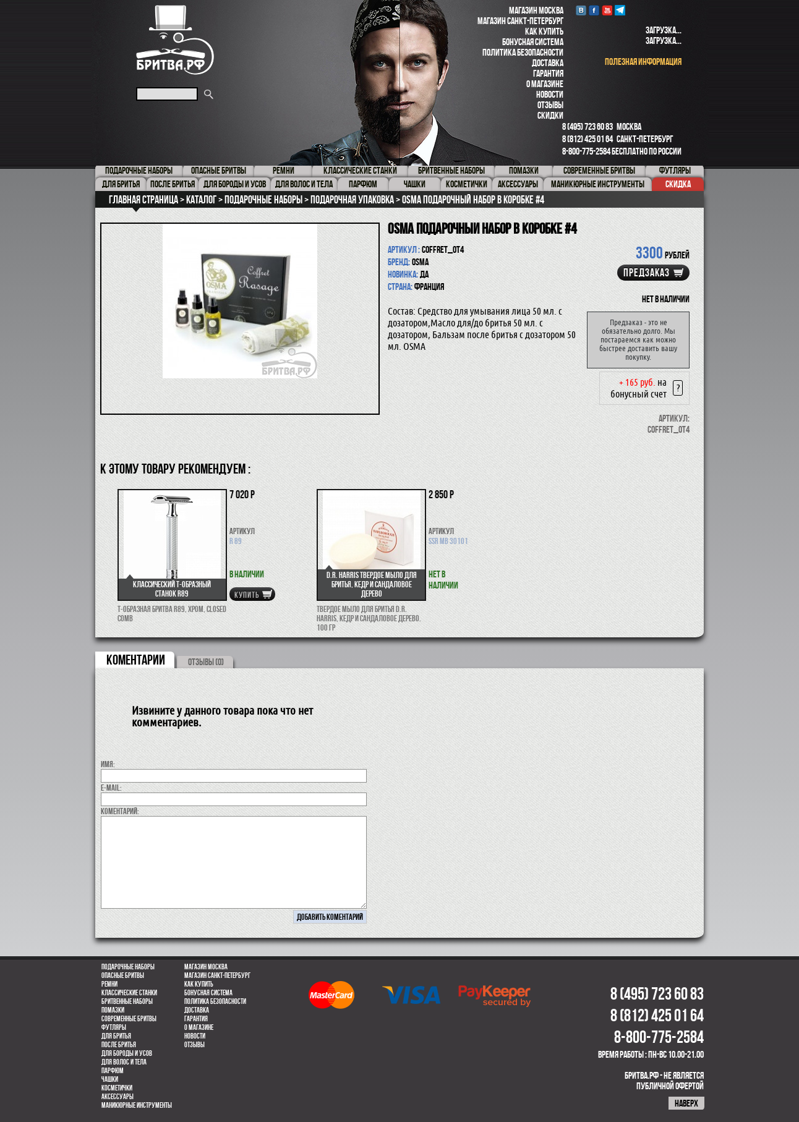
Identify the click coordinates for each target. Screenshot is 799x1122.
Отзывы (550, 105)
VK (581, 10)
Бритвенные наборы (127, 1001)
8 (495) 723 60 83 (587, 126)
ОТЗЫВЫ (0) (206, 662)
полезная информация (643, 61)
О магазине (544, 84)
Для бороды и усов (126, 1053)
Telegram (620, 10)
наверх (686, 1103)
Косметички (116, 1088)
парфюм (112, 1070)
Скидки (550, 115)
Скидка (678, 184)
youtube (607, 10)
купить (246, 595)
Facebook (594, 10)
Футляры (113, 1027)
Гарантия (548, 73)
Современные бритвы (128, 1018)
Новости (549, 94)
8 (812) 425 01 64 (587, 139)
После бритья (118, 1044)
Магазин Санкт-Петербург (520, 20)
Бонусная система (532, 41)
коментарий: (120, 811)
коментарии (135, 660)
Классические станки (129, 992)
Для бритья (116, 1036)
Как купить (544, 31)
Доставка (547, 62)
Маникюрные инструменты (136, 1105)
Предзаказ (646, 272)
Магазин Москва (536, 10)
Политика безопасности (522, 52)
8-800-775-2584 (586, 151)
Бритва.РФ (175, 40)
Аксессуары (117, 1096)
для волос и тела (124, 1062)
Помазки (112, 1010)
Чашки (109, 1079)
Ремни (109, 984)
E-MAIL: (111, 788)
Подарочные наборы (128, 967)
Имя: (108, 764)
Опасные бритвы (122, 975)
